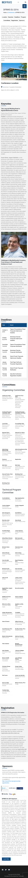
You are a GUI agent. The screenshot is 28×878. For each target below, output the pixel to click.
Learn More (6, 859)
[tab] (5, 788)
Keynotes (10, 17)
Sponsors (22, 20)
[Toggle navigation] (18, 2)
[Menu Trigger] (24, 6)
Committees (7, 20)
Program (23, 17)
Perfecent (21, 876)
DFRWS (18, 874)
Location (4, 17)
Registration (14, 20)
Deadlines (17, 17)
